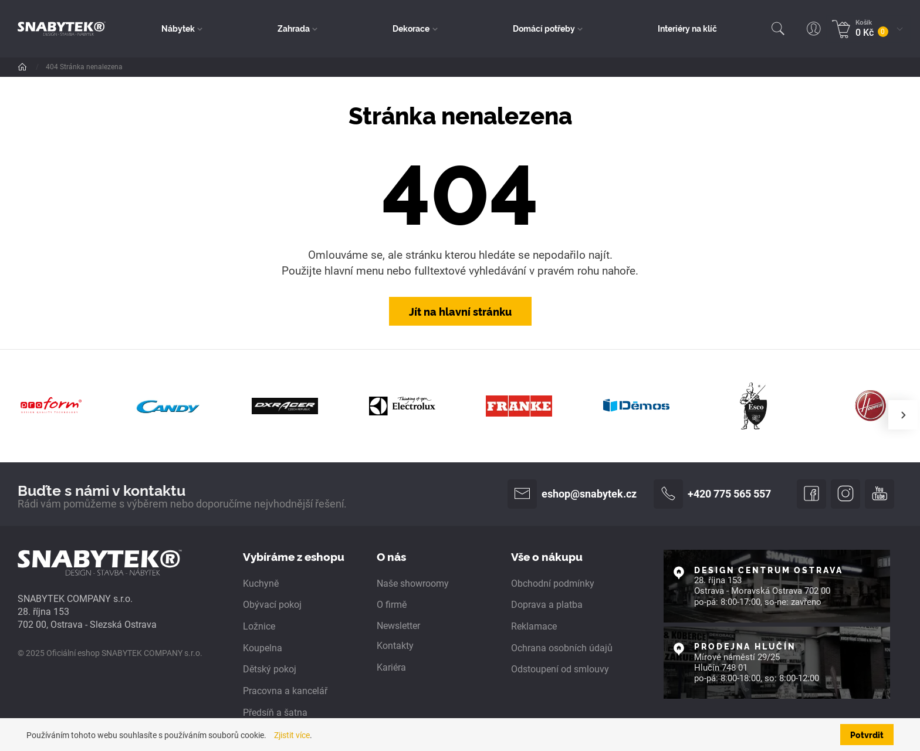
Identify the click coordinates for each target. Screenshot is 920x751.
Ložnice (259, 626)
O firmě (392, 605)
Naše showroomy (413, 583)
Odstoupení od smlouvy (560, 669)
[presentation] (903, 414)
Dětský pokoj (269, 669)
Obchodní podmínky (552, 583)
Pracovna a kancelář (285, 690)
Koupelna (262, 648)
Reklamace (534, 626)
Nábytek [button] (178, 28)
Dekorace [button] (411, 28)
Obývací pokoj (272, 605)
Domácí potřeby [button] (544, 28)
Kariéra (391, 667)
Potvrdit (867, 734)
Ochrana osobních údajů (562, 648)
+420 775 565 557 (712, 494)
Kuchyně (261, 583)
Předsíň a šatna (275, 712)
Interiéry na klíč (687, 28)
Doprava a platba (547, 605)
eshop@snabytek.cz (572, 494)
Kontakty (395, 646)
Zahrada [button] (294, 28)
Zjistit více (292, 735)
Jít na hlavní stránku (460, 311)
